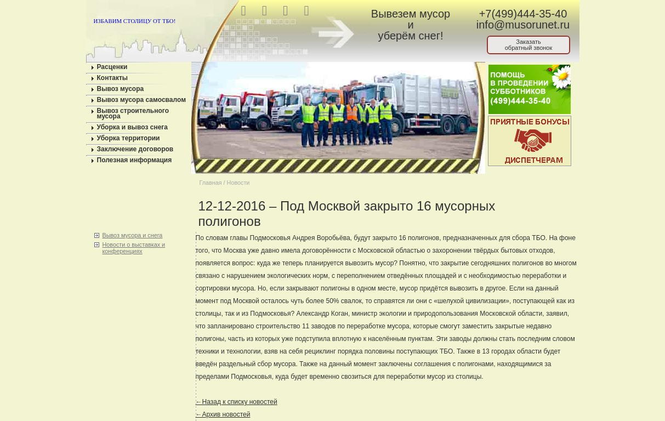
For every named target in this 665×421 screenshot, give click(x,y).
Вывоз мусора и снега (133, 235)
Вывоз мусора (120, 89)
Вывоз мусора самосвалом (141, 100)
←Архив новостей (223, 414)
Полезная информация (134, 160)
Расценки (112, 67)
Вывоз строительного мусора (133, 113)
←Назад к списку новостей (236, 402)
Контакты (112, 78)
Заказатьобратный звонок (529, 44)
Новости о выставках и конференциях (134, 247)
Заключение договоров (135, 149)
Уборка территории (128, 138)
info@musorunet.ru (523, 25)
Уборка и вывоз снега (132, 127)
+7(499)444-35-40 (523, 14)
